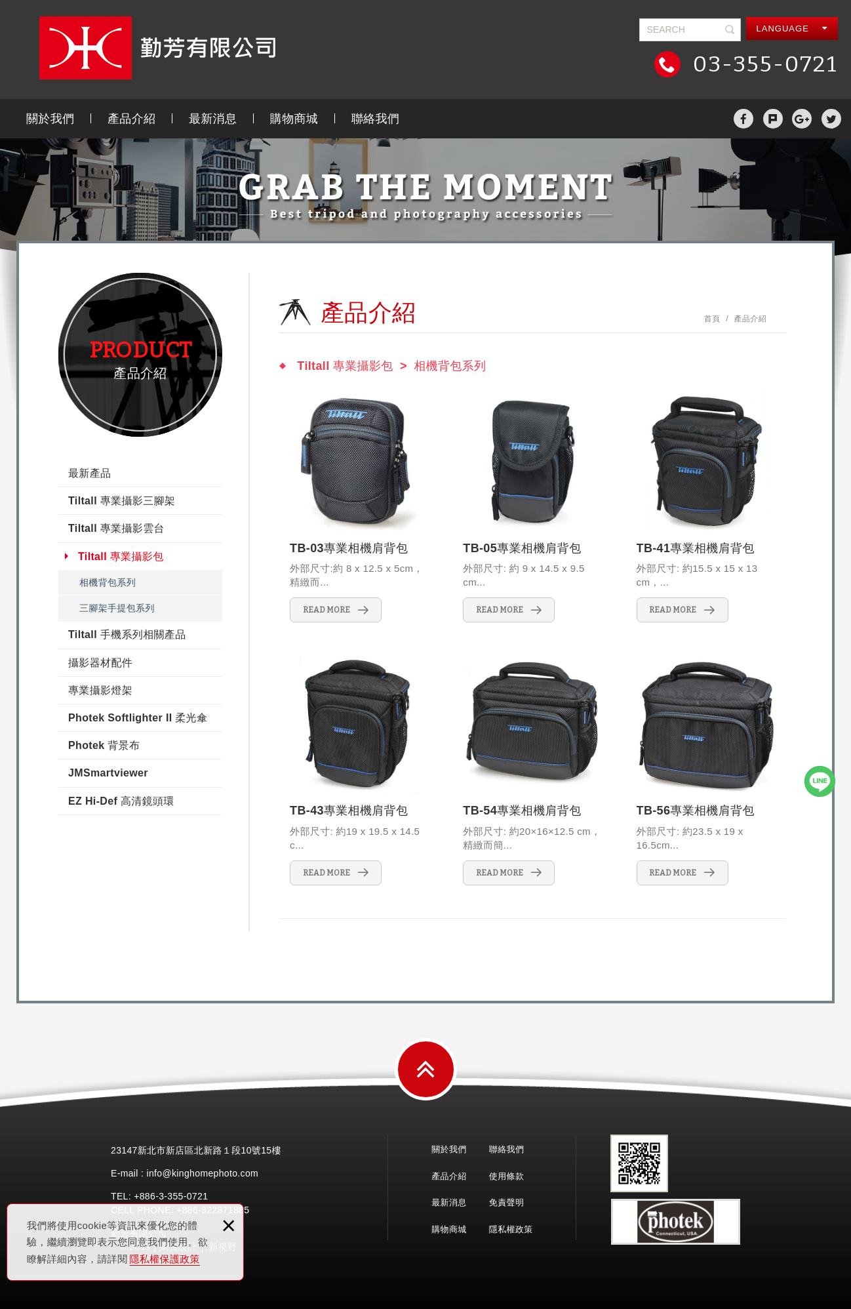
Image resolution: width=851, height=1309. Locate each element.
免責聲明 (506, 1202)
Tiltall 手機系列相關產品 (127, 634)
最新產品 (89, 473)
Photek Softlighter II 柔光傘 (137, 717)
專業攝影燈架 (100, 690)
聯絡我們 (375, 118)
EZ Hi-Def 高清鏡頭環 (121, 801)
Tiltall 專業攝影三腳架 (121, 500)
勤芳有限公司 (157, 47)
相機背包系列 (107, 582)
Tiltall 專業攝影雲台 (116, 528)
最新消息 (213, 118)
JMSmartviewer (108, 772)
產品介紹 (131, 118)
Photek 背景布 (104, 745)
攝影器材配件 (100, 662)
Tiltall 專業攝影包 (121, 556)
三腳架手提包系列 (117, 608)
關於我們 (50, 118)
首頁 (712, 318)
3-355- (173, 1196)
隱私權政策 (511, 1229)
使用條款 (506, 1176)
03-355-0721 (762, 63)
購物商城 (294, 118)
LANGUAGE (792, 28)
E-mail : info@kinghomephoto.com (184, 1173)
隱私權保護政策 (165, 1258)
